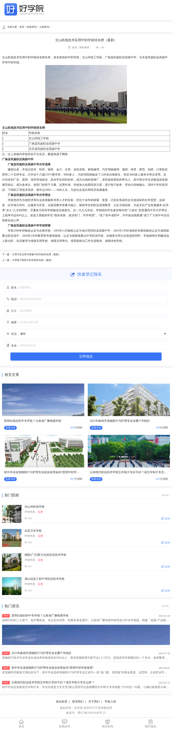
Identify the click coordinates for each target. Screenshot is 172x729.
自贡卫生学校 (33, 530)
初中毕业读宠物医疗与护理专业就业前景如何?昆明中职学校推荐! (45, 472)
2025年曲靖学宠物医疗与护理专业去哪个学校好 (120, 420)
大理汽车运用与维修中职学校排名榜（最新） (36, 254)
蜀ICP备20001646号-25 (92, 712)
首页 (21, 26)
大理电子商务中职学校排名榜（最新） (32, 260)
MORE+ (166, 495)
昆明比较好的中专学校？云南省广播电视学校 (32, 420)
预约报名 (150, 723)
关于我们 (94, 701)
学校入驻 (110, 701)
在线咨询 (64, 723)
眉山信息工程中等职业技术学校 (44, 578)
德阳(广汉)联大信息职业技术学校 (45, 554)
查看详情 (10, 427)
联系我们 (78, 701)
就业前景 (61, 701)
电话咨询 (107, 723)
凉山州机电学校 (34, 506)
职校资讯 (32, 26)
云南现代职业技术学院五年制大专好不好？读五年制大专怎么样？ (52, 682)
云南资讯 (44, 26)
